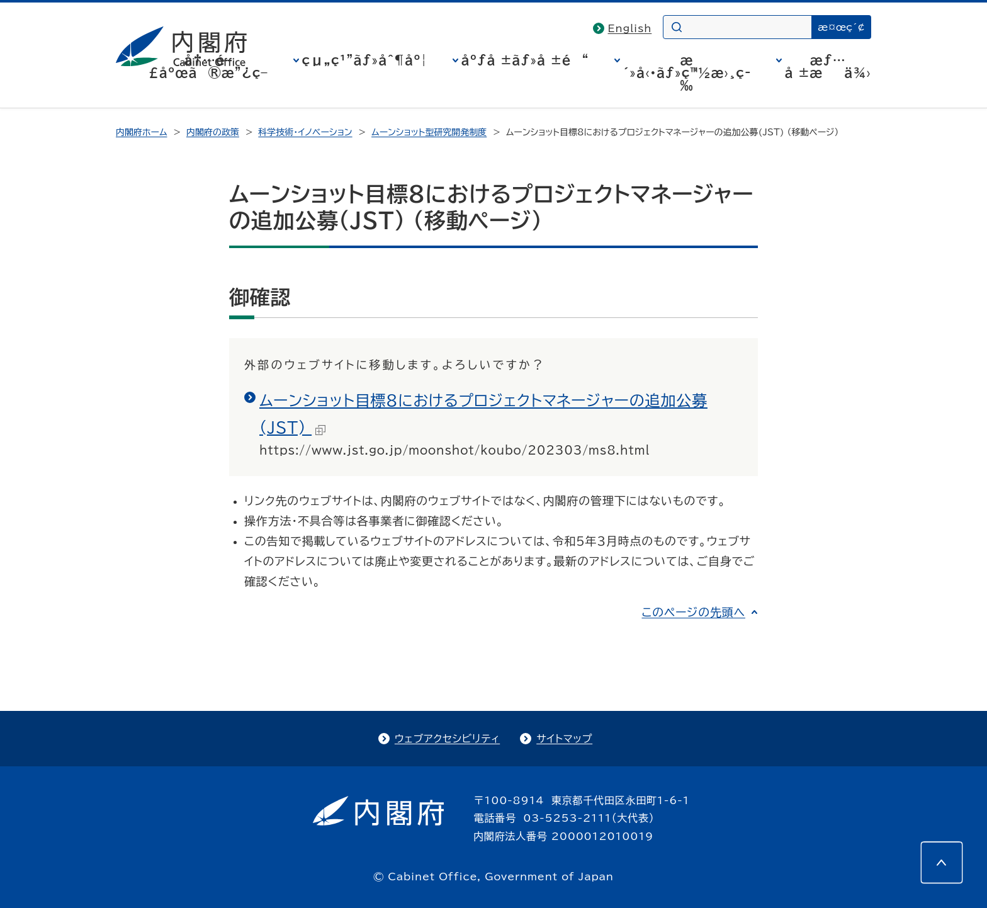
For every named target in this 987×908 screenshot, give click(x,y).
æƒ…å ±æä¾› (828, 66)
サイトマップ (564, 739)
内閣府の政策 (212, 132)
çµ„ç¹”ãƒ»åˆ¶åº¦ (364, 60)
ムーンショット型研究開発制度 (429, 132)
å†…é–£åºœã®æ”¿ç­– (208, 66)
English (630, 28)
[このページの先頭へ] (942, 863)
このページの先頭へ (693, 612)
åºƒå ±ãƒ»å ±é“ (525, 60)
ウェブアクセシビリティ (447, 739)
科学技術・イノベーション (305, 132)
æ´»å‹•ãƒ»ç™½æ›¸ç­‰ (687, 72)
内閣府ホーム (141, 132)
